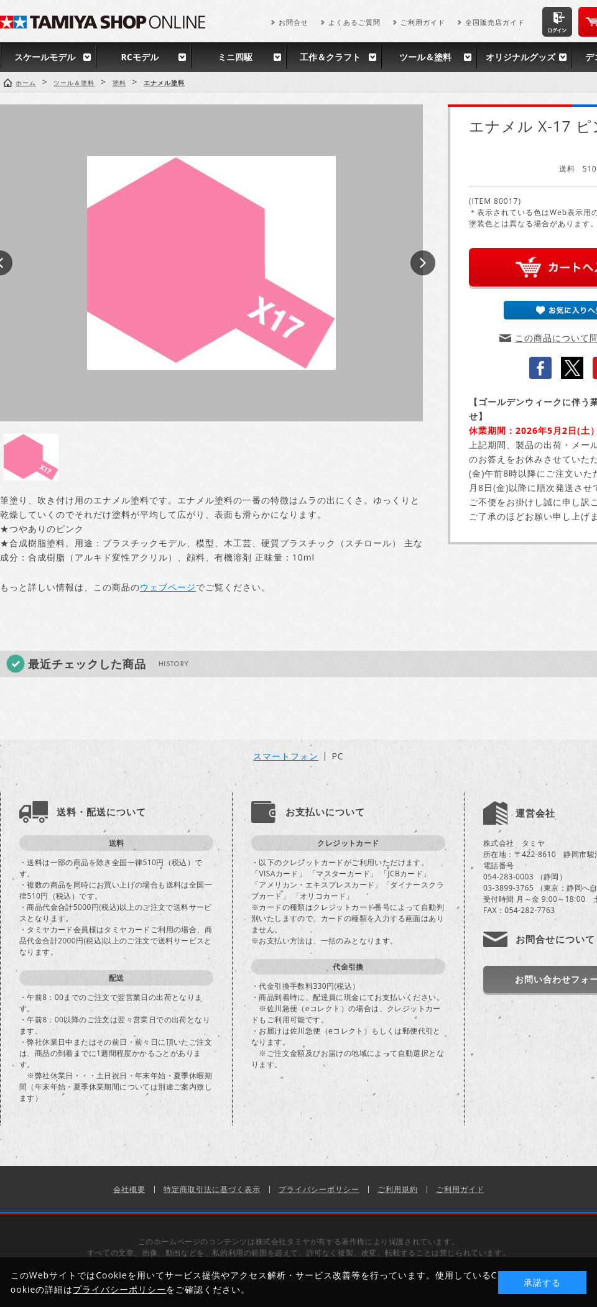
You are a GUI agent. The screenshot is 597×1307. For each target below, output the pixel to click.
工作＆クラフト (330, 57)
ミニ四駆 (235, 57)
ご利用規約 (397, 1189)
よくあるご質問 (354, 22)
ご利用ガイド (422, 22)
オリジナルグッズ (520, 57)
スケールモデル (44, 57)
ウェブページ (168, 587)
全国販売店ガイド (495, 22)
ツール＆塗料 (425, 57)
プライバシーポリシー (319, 1189)
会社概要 (129, 1189)
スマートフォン (285, 756)
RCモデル (139, 57)
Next (422, 262)
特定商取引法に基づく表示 (212, 1189)
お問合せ (293, 22)
